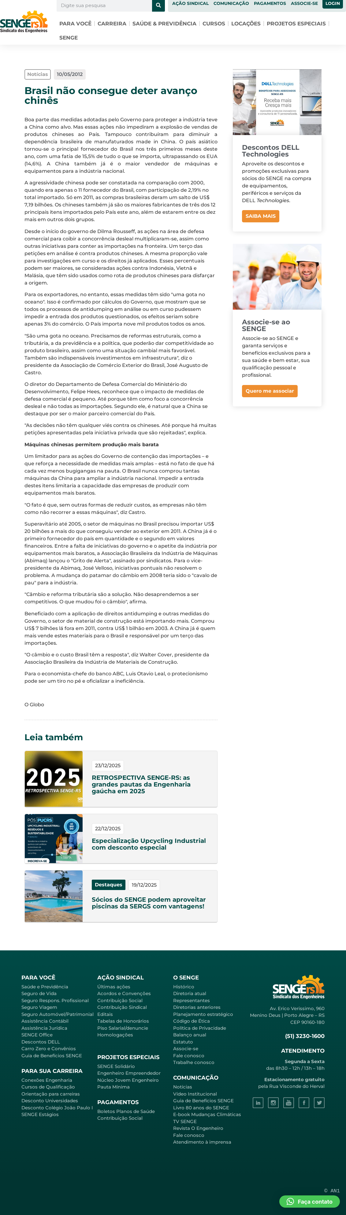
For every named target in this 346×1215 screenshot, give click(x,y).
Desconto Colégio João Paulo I (57, 1108)
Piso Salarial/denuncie (122, 1028)
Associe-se (185, 1048)
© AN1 (332, 1190)
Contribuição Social (120, 1000)
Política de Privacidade (199, 1028)
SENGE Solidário (116, 1066)
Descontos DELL (40, 1042)
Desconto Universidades (49, 1101)
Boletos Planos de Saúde (126, 1111)
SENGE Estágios (40, 1114)
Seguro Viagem (39, 1007)
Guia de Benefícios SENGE (51, 1055)
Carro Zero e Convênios (48, 1048)
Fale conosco (188, 1055)
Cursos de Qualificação (48, 1087)
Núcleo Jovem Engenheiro (128, 1080)
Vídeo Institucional (195, 1094)
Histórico (183, 987)
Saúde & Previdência (164, 24)
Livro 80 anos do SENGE (201, 1108)
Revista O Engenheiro (198, 1128)
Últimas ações (113, 987)
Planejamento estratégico (203, 1014)
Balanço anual (189, 1035)
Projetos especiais (296, 24)
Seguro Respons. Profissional (55, 1000)
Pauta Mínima (113, 1087)
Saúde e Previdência (44, 987)
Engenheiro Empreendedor (129, 1073)
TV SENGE (185, 1121)
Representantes (191, 1000)
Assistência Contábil (45, 1021)
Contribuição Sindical (122, 1007)
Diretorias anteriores (197, 1007)
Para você (75, 24)
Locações (246, 24)
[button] (309, 1201)
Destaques (108, 885)
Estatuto (183, 1042)
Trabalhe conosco (193, 1062)
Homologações (115, 1035)
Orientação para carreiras (50, 1094)
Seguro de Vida (39, 993)
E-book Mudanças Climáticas (207, 1114)
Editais (105, 1014)
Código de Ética (191, 1021)
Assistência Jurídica (44, 1028)
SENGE (68, 38)
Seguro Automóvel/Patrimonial (57, 1014)
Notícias (182, 1087)
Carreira (112, 24)
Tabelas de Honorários (123, 1021)
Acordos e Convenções (124, 993)
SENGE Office (37, 1035)
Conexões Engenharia (46, 1080)
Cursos (214, 24)
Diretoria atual (189, 993)
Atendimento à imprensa (202, 1142)
